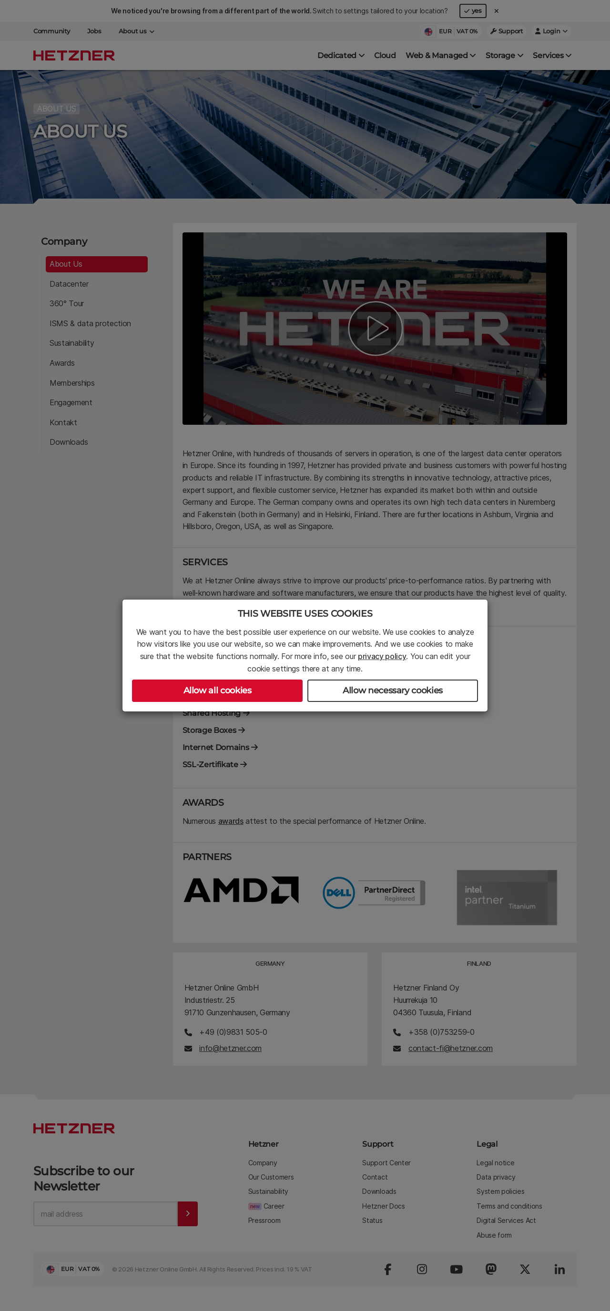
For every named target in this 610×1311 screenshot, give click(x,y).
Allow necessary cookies (393, 690)
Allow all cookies (217, 690)
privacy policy (382, 656)
